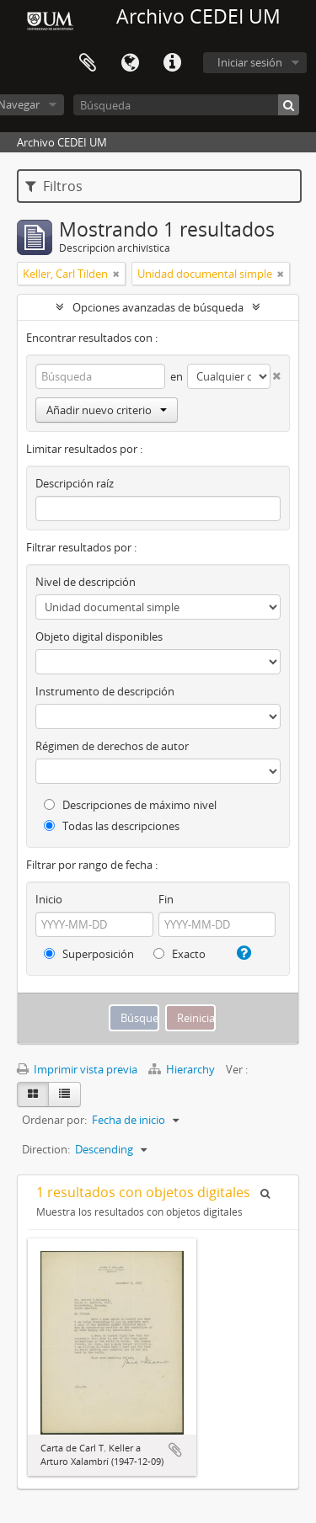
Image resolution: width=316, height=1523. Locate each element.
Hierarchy (182, 1069)
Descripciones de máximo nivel (130, 804)
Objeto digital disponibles (99, 636)
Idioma (130, 63)
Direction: (46, 1149)
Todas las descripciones (111, 825)
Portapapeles (88, 63)
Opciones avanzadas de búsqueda (158, 307)
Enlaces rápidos (172, 63)
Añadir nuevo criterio (106, 410)
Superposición (89, 953)
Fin (166, 899)
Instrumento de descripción (104, 691)
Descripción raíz (74, 483)
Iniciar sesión (249, 62)
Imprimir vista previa (77, 1069)
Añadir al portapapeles (175, 1449)
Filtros (54, 186)
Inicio (48, 899)
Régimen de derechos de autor (112, 746)
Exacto (179, 953)
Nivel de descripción (85, 581)
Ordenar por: (54, 1119)
